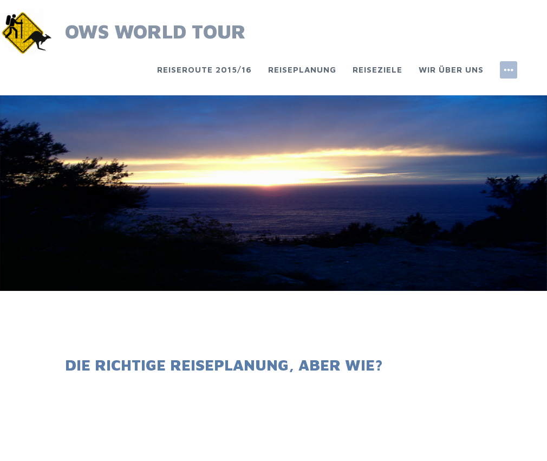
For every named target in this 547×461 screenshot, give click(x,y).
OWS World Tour (155, 31)
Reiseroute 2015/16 (204, 69)
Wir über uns (451, 69)
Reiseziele (377, 69)
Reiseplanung (302, 69)
